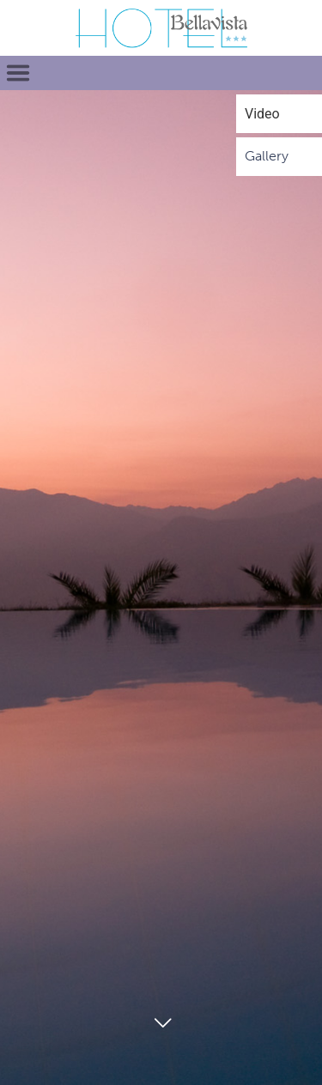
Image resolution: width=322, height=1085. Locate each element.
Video (262, 114)
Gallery (267, 156)
